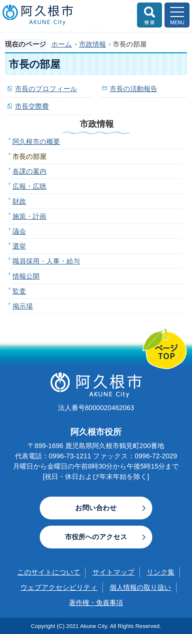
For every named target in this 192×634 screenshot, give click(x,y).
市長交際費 (32, 106)
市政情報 (92, 44)
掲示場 (22, 306)
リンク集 (160, 572)
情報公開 (26, 276)
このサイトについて (48, 572)
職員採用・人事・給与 (46, 261)
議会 (19, 231)
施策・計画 (29, 216)
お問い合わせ (96, 508)
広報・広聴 (29, 186)
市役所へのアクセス (96, 537)
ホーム (61, 44)
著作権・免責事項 (96, 602)
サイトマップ (113, 572)
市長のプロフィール (46, 89)
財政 (19, 201)
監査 (19, 291)
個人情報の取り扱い (140, 587)
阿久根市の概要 (36, 141)
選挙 (19, 246)
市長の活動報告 (133, 89)
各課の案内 (29, 171)
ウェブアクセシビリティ (59, 587)
